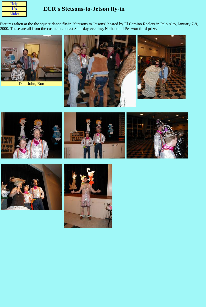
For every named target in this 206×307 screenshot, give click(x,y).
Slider (14, 14)
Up (14, 9)
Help (14, 4)
